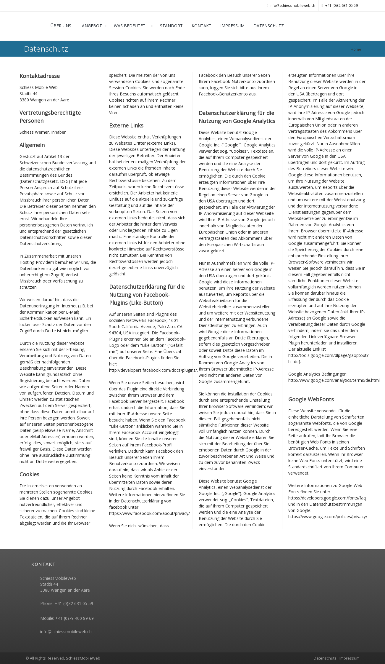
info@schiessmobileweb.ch (66, 631)
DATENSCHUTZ (268, 25)
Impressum (349, 658)
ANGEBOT (92, 25)
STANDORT (171, 25)
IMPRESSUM (232, 25)
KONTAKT (201, 25)
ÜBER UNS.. (62, 25)
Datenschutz (325, 658)
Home (356, 49)
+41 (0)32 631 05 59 (340, 5)
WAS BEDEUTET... (131, 25)
